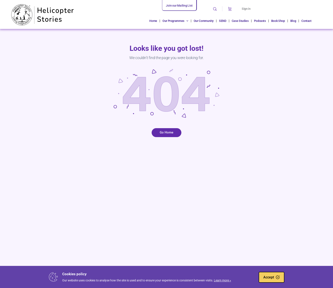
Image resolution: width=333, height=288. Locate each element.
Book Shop (278, 21)
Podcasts (260, 21)
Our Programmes (175, 21)
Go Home (166, 132)
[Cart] (229, 9)
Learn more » (222, 280)
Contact (306, 21)
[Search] (214, 9)
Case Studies (240, 21)
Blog (293, 21)
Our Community (204, 21)
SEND (222, 21)
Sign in (246, 8)
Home (153, 21)
